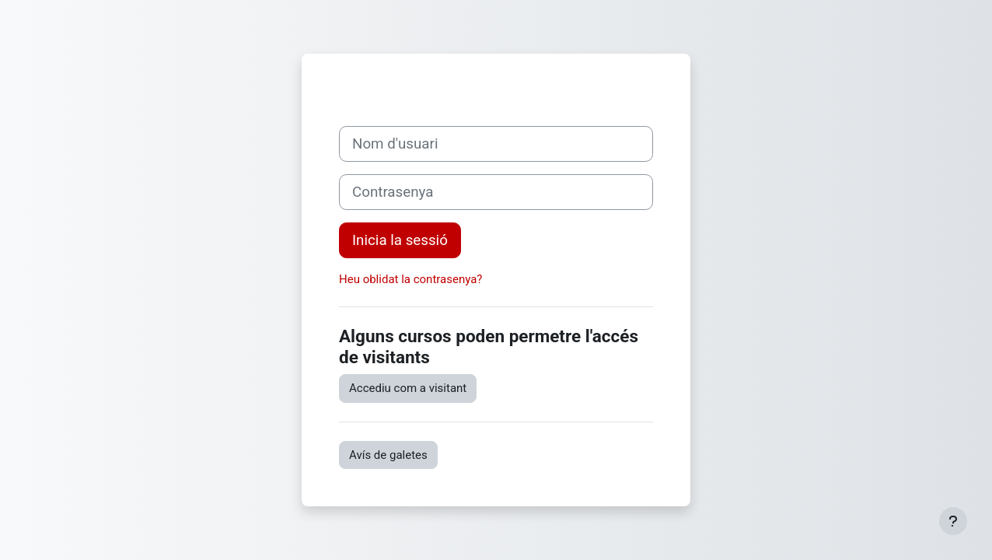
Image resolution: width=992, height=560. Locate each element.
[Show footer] (953, 521)
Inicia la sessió (400, 240)
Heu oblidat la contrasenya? (410, 279)
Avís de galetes (388, 455)
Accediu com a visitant (407, 388)
